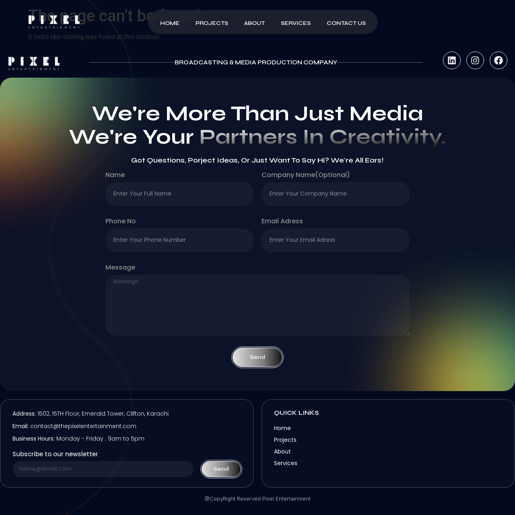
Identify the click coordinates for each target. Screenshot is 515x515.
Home (169, 23)
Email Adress (282, 222)
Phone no (120, 222)
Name (115, 175)
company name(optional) (306, 175)
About (254, 23)
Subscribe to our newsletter (55, 454)
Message (120, 268)
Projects (212, 23)
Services (296, 23)
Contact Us (346, 23)
